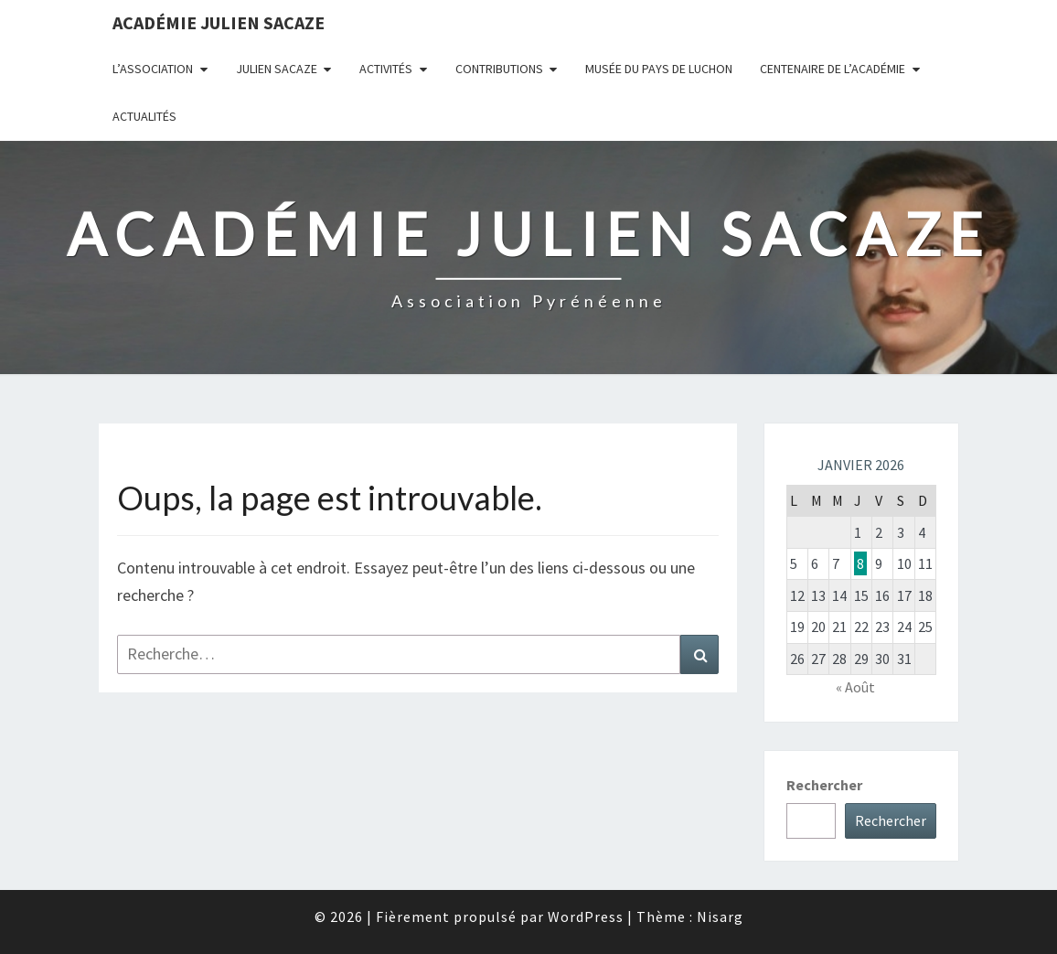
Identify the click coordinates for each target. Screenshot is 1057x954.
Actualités (144, 116)
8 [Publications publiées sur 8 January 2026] (860, 563)
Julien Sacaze (276, 68)
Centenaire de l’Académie (832, 68)
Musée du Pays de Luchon (658, 68)
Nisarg (720, 916)
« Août (855, 687)
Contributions (499, 68)
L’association (152, 68)
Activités (385, 68)
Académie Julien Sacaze (218, 22)
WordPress (586, 916)
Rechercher (824, 785)
